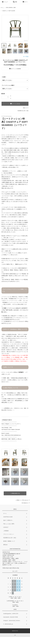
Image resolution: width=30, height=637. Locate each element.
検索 (15, 2)
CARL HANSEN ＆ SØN (11, 7)
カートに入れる (15, 104)
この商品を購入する (15, 493)
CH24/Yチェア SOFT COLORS (8, 10)
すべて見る (25, 56)
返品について (25, 107)
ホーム (2, 7)
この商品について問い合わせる (22, 500)
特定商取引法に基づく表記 (23, 110)
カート (25, 1)
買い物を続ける (26, 502)
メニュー (5, 2)
